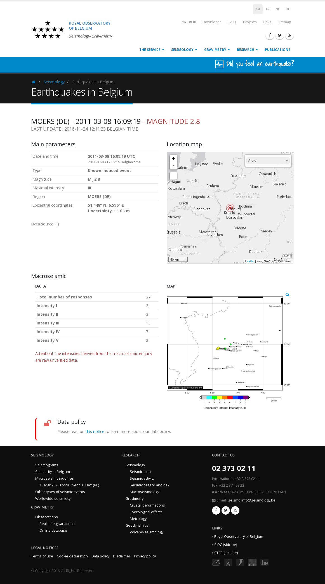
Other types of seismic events (60, 491)
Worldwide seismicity (52, 498)
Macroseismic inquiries (54, 478)
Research (245, 49)
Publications (277, 49)
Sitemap (284, 22)
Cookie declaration (72, 556)
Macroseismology (144, 491)
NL (278, 9)
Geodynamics (137, 525)
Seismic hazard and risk (149, 485)
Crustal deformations (147, 505)
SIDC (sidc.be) (225, 544)
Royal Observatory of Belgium (238, 536)
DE (288, 9)
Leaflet (249, 261)
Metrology (138, 518)
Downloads (212, 22)
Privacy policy (145, 556)
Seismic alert (140, 471)
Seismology (182, 49)
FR (268, 9)
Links (267, 22)
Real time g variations (57, 523)
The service (150, 49)
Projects (250, 22)
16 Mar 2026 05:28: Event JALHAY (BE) (69, 485)
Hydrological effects (146, 512)
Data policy (100, 556)
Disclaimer (121, 556)
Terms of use (42, 556)
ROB (189, 21)
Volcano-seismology (146, 532)
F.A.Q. (232, 22)
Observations (46, 517)
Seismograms (46, 465)
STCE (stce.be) (226, 552)
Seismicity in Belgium (52, 471)
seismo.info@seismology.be (251, 500)
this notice (95, 431)
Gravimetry (215, 49)
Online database (53, 530)
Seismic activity (142, 478)
